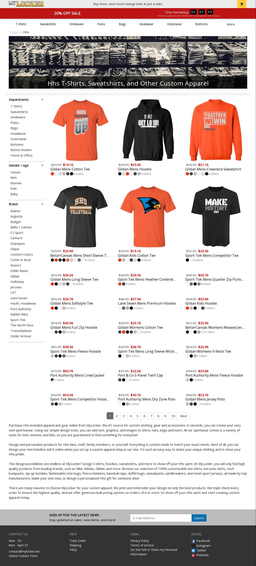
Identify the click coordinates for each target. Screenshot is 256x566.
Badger (15, 222)
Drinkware (77, 24)
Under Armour (20, 336)
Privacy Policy (139, 541)
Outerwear (174, 24)
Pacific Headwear (23, 303)
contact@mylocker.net (24, 551)
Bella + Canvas (21, 227)
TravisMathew (21, 331)
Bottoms (201, 24)
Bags (122, 24)
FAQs (73, 550)
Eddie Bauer (19, 271)
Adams (15, 211)
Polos (101, 24)
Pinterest (200, 555)
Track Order (78, 541)
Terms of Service (142, 545)
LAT (13, 292)
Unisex (15, 172)
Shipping (75, 545)
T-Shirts (21, 24)
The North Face (21, 325)
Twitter (198, 550)
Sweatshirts (48, 24)
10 (173, 416)
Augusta (16, 216)
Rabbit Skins (19, 314)
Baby (14, 194)
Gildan (14, 276)
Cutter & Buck (20, 260)
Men (13, 177)
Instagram (200, 546)
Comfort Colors (21, 254)
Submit (199, 518)
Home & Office (21, 155)
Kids (13, 188)
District (15, 265)
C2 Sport (16, 233)
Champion (17, 243)
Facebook (200, 541)
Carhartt (16, 238)
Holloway (17, 281)
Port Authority (20, 309)
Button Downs (21, 150)
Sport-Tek (17, 320)
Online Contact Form (23, 556)
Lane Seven (18, 298)
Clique (14, 249)
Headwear (146, 24)
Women (16, 183)
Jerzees (16, 287)
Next (183, 416)
